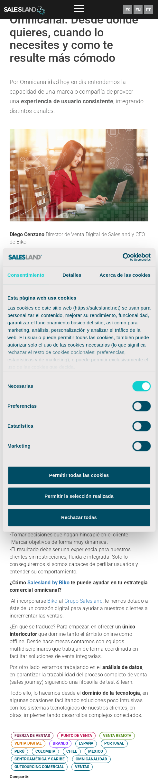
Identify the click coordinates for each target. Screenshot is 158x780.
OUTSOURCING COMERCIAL (39, 767)
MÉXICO (95, 751)
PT (148, 9)
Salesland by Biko (48, 583)
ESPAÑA (86, 743)
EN (138, 9)
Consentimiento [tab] (25, 275)
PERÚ (19, 751)
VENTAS (82, 767)
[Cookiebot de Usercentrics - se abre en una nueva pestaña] (122, 257)
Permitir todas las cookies (79, 475)
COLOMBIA (45, 751)
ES (127, 9)
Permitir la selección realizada (78, 496)
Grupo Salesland (83, 601)
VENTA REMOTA (117, 735)
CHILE (71, 751)
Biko (52, 601)
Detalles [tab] (71, 275)
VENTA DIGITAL (28, 743)
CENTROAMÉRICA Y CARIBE (39, 759)
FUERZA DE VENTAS (32, 735)
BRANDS (60, 743)
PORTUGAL (114, 743)
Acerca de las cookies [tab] (125, 275)
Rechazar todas (79, 517)
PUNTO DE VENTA (76, 735)
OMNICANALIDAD (91, 759)
